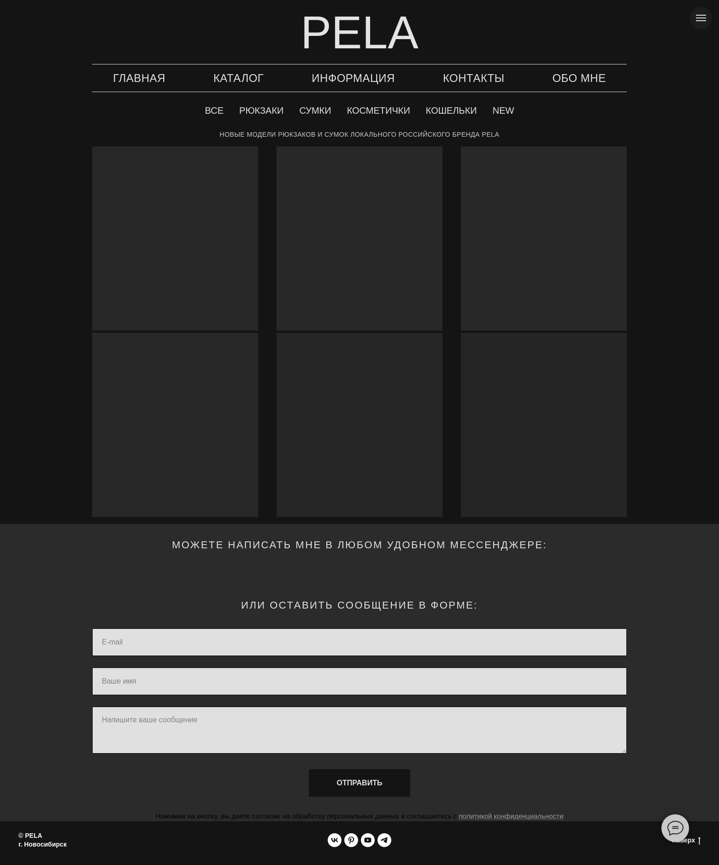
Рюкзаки (261, 110)
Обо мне (579, 78)
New (503, 110)
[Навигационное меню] (701, 18)
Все (214, 110)
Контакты (473, 78)
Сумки (315, 110)
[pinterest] (351, 840)
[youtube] (368, 840)
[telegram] (384, 840)
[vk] (335, 840)
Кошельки (451, 110)
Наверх (686, 840)
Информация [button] (353, 78)
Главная (139, 78)
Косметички (378, 110)
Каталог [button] (238, 78)
